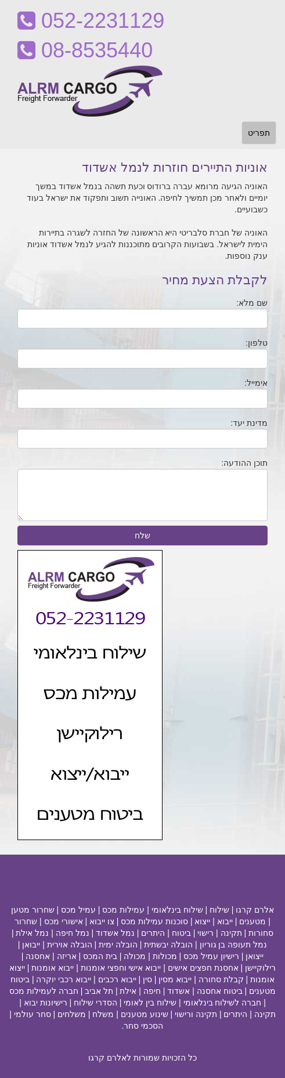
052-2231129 (90, 20)
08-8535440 (85, 50)
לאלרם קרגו (109, 1057)
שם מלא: (252, 303)
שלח (142, 535)
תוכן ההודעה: (244, 463)
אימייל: (256, 383)
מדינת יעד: (249, 423)
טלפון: (257, 343)
